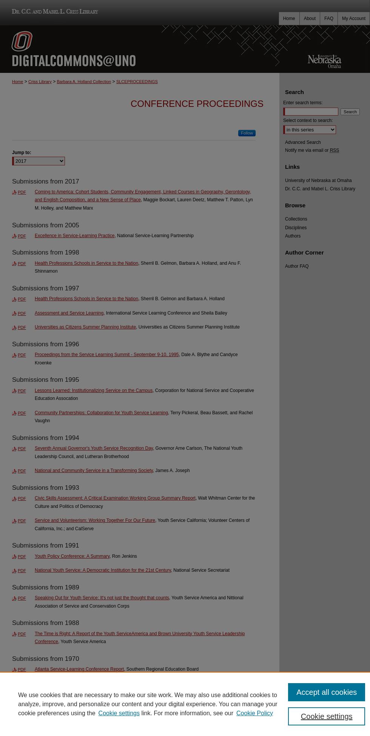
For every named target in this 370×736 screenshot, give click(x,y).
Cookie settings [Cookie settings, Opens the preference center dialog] (327, 716)
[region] (185, 704)
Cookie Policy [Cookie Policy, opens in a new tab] (254, 713)
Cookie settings (119, 713)
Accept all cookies (326, 692)
